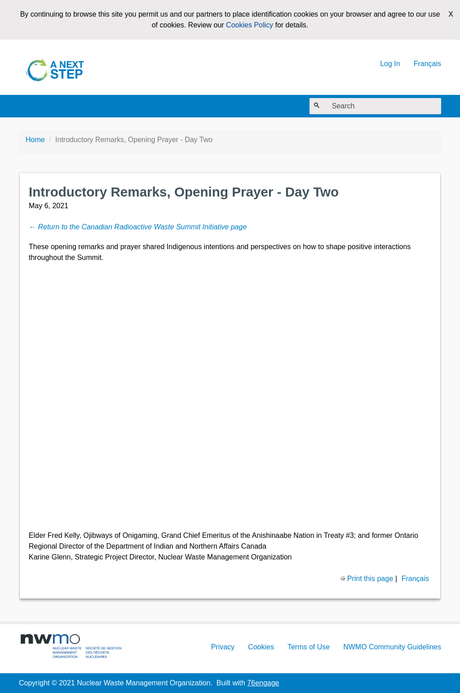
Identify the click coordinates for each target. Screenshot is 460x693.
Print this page (366, 578)
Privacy (222, 647)
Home (35, 139)
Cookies (261, 647)
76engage (263, 683)
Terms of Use (309, 647)
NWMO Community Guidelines (392, 647)
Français (427, 63)
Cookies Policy (249, 25)
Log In (390, 63)
